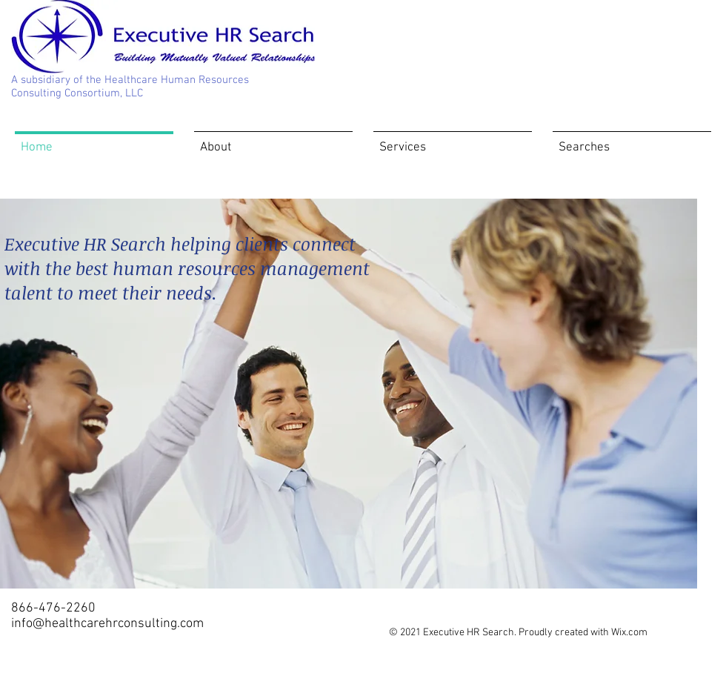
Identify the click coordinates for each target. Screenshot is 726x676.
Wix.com (629, 632)
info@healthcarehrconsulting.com (107, 624)
